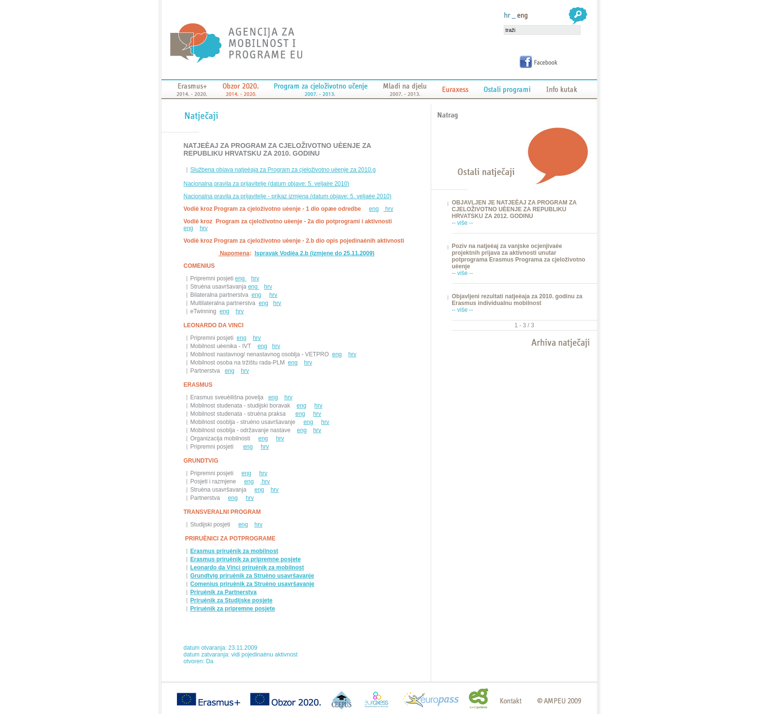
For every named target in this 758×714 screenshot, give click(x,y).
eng (374, 208)
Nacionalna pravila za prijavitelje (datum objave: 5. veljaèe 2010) (267, 183)
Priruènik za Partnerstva (223, 592)
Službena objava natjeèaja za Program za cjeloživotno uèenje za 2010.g (283, 169)
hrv (388, 208)
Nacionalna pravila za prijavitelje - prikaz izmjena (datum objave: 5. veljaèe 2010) (288, 196)
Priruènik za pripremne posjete (232, 608)
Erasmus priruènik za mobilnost (234, 551)
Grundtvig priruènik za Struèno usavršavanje (252, 575)
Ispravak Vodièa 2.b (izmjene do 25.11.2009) (315, 253)
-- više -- (462, 222)
